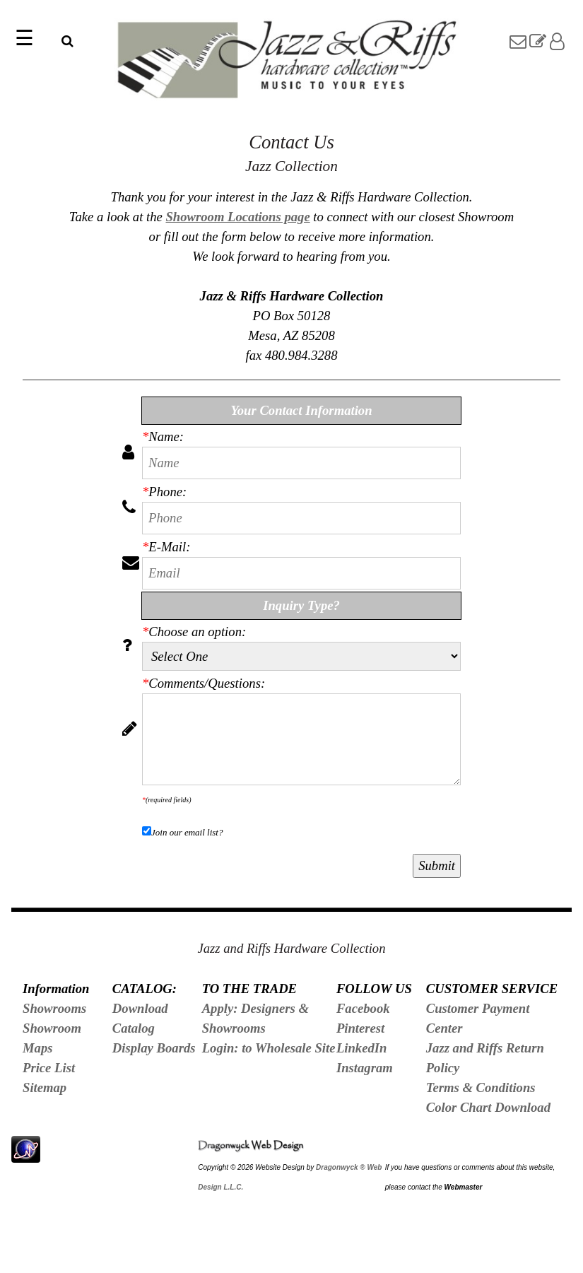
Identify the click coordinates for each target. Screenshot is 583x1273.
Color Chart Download (488, 1107)
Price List (49, 1067)
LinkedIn (361, 1047)
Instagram (364, 1067)
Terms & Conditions (481, 1087)
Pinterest (360, 1028)
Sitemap (44, 1087)
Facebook (363, 1008)
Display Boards (154, 1047)
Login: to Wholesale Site (269, 1047)
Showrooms (54, 1008)
